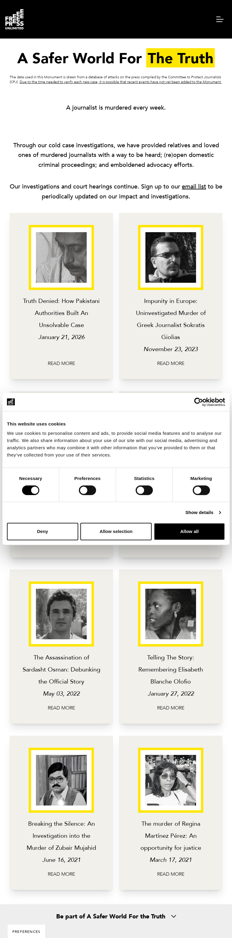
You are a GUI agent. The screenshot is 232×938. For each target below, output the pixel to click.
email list (194, 186)
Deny (42, 531)
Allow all (189, 531)
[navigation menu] (220, 19)
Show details (199, 512)
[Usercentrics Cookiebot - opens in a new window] (198, 402)
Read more (61, 363)
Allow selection (115, 531)
